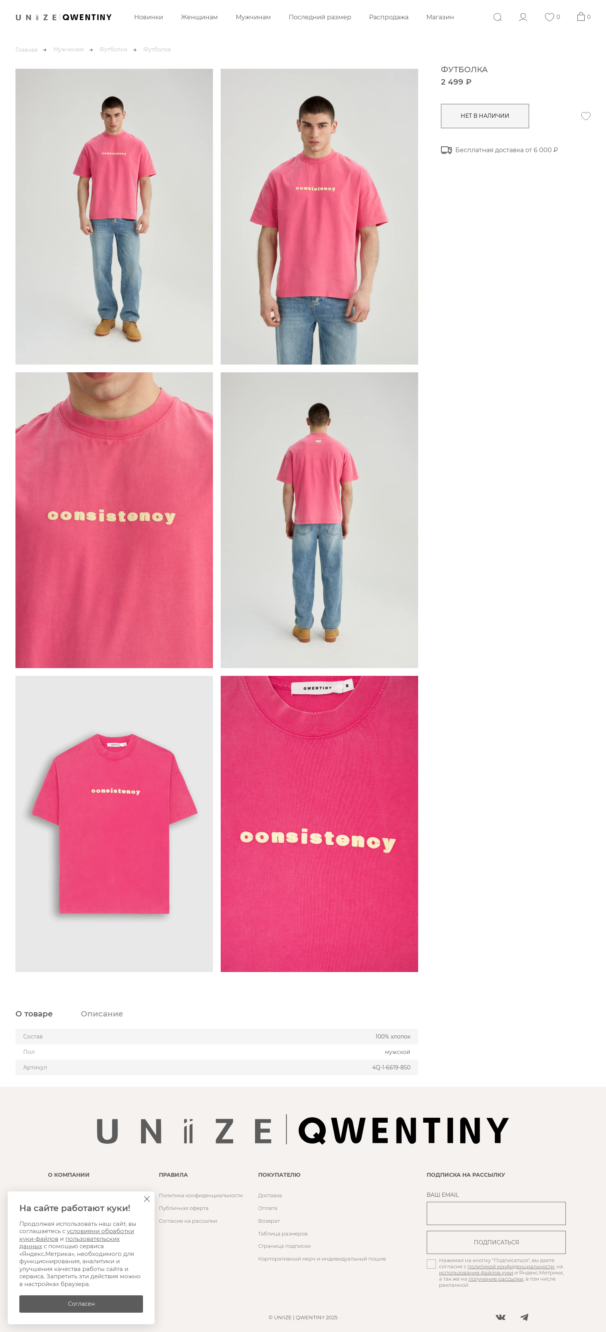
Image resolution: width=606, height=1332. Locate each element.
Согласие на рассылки (188, 1221)
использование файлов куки (476, 1272)
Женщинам (199, 17)
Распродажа (389, 17)
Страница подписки (284, 1246)
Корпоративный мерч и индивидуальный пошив (322, 1259)
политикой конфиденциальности (511, 1266)
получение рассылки (495, 1279)
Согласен (81, 1303)
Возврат (269, 1221)
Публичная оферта (184, 1208)
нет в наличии (485, 115)
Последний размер (320, 17)
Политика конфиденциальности (201, 1195)
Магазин (440, 17)
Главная (26, 49)
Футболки (113, 49)
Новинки (148, 17)
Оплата (267, 1208)
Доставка (270, 1195)
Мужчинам (253, 17)
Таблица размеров (283, 1233)
